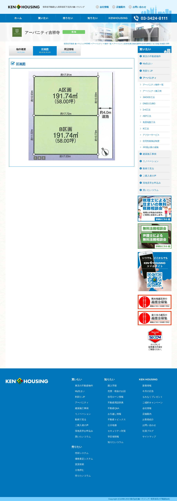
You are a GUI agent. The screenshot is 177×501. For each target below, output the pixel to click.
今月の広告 (148, 391)
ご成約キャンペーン (152, 402)
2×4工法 (146, 110)
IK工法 (146, 128)
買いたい (77, 379)
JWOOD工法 (149, 97)
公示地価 (112, 425)
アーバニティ (149, 78)
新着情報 (146, 385)
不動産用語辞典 (115, 402)
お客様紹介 (148, 419)
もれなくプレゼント (152, 397)
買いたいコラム (151, 190)
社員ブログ (148, 431)
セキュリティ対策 (117, 431)
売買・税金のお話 (117, 391)
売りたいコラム (83, 475)
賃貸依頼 (79, 464)
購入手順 (112, 385)
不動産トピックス (117, 419)
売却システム (81, 453)
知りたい (109, 379)
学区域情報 (113, 436)
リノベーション (151, 161)
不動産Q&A (113, 408)
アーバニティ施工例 (152, 91)
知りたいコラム (115, 442)
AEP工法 (147, 116)
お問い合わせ (139, 7)
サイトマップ (149, 436)
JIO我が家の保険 (151, 147)
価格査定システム (84, 458)
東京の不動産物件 (152, 56)
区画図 (45, 51)
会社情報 (104, 7)
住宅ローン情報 (115, 397)
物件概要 (21, 51)
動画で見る (148, 168)
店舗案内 (120, 7)
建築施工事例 (149, 154)
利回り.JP (148, 70)
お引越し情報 (114, 414)
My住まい (147, 63)
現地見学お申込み (152, 183)
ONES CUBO (149, 103)
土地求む (79, 470)
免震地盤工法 (149, 122)
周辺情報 (69, 51)
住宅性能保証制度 (151, 141)
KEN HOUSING (148, 379)
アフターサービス (151, 135)
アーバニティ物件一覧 (153, 85)
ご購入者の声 (149, 175)
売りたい (77, 446)
